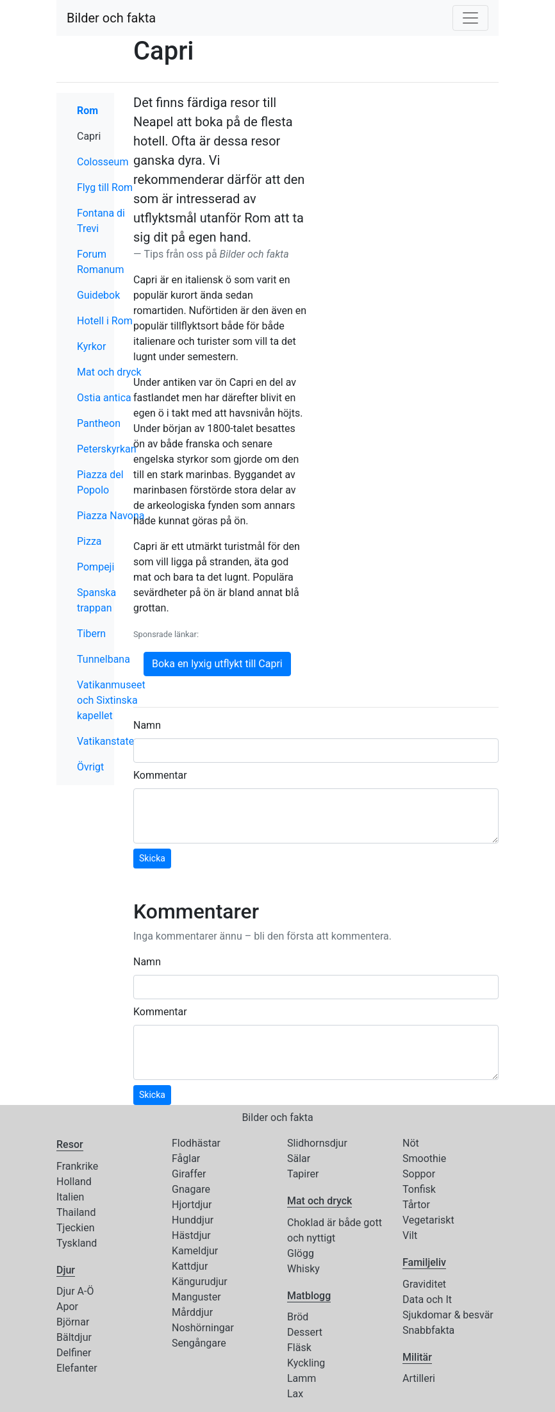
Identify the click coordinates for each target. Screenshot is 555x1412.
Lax (295, 1394)
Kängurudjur (200, 1281)
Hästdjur (191, 1235)
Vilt (409, 1235)
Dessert (304, 1332)
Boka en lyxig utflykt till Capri (217, 664)
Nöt (410, 1143)
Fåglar (186, 1158)
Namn (147, 725)
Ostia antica (104, 398)
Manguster (196, 1297)
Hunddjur (192, 1220)
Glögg (300, 1253)
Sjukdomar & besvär (447, 1315)
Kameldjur (195, 1251)
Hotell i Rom (105, 321)
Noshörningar (203, 1328)
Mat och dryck (109, 372)
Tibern (91, 633)
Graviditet (424, 1284)
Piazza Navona (111, 516)
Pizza (89, 541)
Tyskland (76, 1243)
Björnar (72, 1322)
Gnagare (191, 1189)
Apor (67, 1306)
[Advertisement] (412, 173)
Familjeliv (424, 1262)
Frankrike (77, 1166)
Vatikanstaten (108, 741)
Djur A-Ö (75, 1291)
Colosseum (102, 162)
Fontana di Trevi (101, 221)
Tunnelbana (103, 659)
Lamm (301, 1378)
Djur (65, 1270)
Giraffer (189, 1174)
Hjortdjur (192, 1205)
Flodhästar (196, 1143)
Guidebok (98, 295)
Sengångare (199, 1343)
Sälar (298, 1158)
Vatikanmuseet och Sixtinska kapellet (111, 700)
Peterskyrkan (107, 449)
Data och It (427, 1299)
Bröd (297, 1317)
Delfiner (73, 1353)
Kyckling (306, 1363)
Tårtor (416, 1205)
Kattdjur (190, 1266)
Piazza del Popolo (100, 482)
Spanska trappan (96, 600)
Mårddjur (192, 1312)
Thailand (75, 1212)
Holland (74, 1181)
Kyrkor (91, 346)
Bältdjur (74, 1337)
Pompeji (95, 567)
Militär (417, 1357)
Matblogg (309, 1296)
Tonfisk (419, 1189)
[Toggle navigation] (470, 18)
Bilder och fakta (111, 18)
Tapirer (303, 1174)
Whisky (303, 1269)
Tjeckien (75, 1228)
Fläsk (299, 1347)
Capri (116, 135)
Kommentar (160, 775)
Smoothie (424, 1158)
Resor (69, 1144)
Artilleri (418, 1378)
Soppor (418, 1174)
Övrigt (90, 767)
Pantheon (98, 423)
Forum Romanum (100, 262)
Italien (70, 1197)
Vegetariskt (428, 1220)
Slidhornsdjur (317, 1143)
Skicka (152, 858)
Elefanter (76, 1368)
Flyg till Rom (105, 187)
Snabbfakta (428, 1330)
